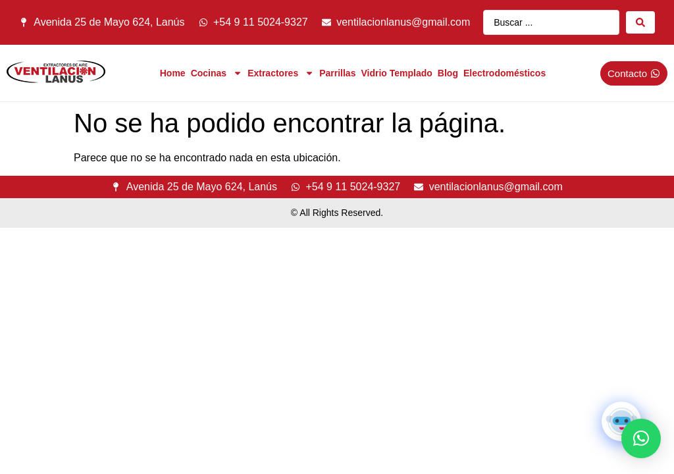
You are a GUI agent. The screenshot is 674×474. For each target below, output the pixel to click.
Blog (448, 73)
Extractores (280, 73)
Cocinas (216, 73)
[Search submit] (640, 22)
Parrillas (337, 73)
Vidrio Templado (396, 73)
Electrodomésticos (504, 73)
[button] (641, 438)
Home (173, 73)
